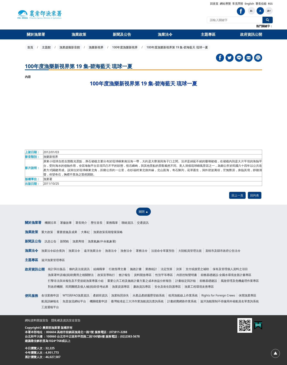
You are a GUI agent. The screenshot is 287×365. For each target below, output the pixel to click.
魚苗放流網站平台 (74, 301)
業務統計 (151, 269)
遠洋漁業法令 (92, 251)
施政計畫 (136, 269)
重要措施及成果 (67, 232)
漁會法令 (126, 251)
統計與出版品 (57, 269)
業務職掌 (112, 223)
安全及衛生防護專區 (167, 287)
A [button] (260, 10)
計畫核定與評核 (185, 281)
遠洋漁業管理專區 (53, 260)
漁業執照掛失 (120, 295)
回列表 (254, 195)
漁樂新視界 (96, 47)
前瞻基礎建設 (208, 281)
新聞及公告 (33, 241)
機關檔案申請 (98, 301)
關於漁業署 (33, 222)
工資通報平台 (50, 307)
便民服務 (31, 295)
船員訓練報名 (50, 301)
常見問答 (237, 3)
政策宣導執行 (106, 275)
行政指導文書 (117, 269)
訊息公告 (50, 241)
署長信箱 (261, 3)
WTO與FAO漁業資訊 (76, 295)
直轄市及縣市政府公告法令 (223, 251)
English (249, 3)
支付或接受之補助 (197, 269)
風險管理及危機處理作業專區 (240, 281)
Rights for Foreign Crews (218, 295)
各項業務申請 (50, 295)
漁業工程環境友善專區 (199, 287)
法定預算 (166, 269)
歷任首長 (96, 223)
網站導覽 (225, 3)
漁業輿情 (78, 241)
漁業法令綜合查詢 (53, 251)
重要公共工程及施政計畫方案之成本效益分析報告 (139, 281)
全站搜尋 (267, 20)
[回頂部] (275, 353)
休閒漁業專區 (247, 295)
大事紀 (85, 232)
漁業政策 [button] (79, 34)
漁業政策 (31, 232)
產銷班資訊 (100, 295)
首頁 (30, 47)
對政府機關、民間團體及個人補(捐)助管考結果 (78, 287)
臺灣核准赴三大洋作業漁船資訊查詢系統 (137, 301)
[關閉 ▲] (143, 212)
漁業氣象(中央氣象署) (102, 241)
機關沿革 (50, 223)
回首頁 (214, 3)
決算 (179, 269)
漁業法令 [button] (165, 34)
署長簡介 (81, 223)
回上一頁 (237, 195)
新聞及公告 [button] (122, 34)
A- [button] (251, 10)
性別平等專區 (164, 275)
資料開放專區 (143, 275)
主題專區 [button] (208, 34)
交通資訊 (143, 223)
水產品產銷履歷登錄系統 (149, 295)
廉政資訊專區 (142, 287)
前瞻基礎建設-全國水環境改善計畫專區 (226, 275)
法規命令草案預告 (163, 251)
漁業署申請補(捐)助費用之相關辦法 (71, 275)
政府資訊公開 (35, 269)
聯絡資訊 (127, 223)
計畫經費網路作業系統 (182, 301)
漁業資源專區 (121, 287)
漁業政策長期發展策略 (108, 232)
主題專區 (31, 260)
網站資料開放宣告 (36, 320)
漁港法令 (111, 251)
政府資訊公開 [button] (251, 34)
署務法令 (142, 251)
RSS (270, 3)
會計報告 (124, 275)
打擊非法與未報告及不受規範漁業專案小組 (76, 281)
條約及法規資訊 (79, 269)
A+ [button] (269, 10)
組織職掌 (99, 269)
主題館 (46, 47)
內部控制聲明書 (186, 275)
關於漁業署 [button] (36, 34)
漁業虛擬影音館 (69, 47)
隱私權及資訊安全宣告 (66, 320)
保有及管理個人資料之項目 (230, 269)
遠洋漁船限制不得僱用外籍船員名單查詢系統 (229, 301)
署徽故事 (66, 223)
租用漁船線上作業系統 (183, 295)
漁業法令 (31, 250)
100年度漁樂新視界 (125, 47)
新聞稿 (64, 241)
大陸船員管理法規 (190, 251)
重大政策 (47, 232)
